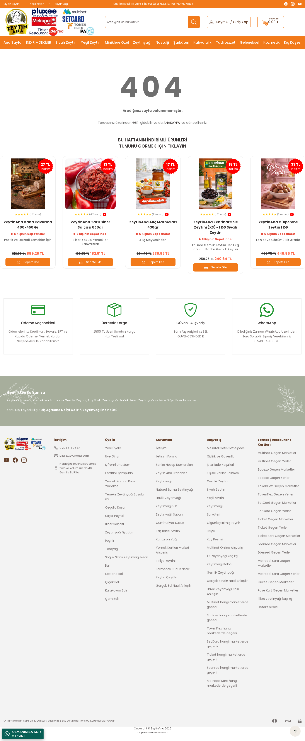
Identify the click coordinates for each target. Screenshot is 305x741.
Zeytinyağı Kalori (219, 572)
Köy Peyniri (215, 547)
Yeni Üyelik (113, 456)
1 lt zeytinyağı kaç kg (222, 564)
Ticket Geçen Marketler (275, 527)
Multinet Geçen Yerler (274, 469)
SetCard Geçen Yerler (274, 519)
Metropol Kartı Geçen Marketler (274, 571)
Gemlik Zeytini (217, 489)
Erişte (211, 539)
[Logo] (50, 22)
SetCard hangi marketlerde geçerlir (227, 651)
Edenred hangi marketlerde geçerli (227, 678)
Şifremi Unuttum (117, 472)
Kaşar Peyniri (114, 523)
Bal (107, 573)
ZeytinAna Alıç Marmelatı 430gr (153, 223)
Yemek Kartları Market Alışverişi (172, 557)
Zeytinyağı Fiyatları (119, 540)
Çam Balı (112, 606)
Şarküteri (213, 522)
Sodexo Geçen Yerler (274, 485)
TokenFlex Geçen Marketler (278, 494)
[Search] (152, 22)
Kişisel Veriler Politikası (223, 481)
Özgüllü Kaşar (115, 515)
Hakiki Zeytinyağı (168, 506)
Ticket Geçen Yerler (273, 535)
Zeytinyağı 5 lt (166, 514)
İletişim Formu (166, 464)
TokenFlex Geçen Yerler (275, 502)
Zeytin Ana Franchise (171, 481)
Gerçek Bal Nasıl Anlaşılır (174, 593)
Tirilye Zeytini (166, 568)
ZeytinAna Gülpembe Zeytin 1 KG (278, 223)
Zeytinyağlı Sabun (169, 522)
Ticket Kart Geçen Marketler (279, 544)
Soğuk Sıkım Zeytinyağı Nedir (126, 565)
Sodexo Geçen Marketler (276, 477)
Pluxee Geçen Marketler (276, 590)
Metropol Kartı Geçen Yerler (279, 581)
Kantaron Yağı (166, 547)
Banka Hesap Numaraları (174, 472)
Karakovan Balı (116, 598)
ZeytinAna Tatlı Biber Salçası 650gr (90, 223)
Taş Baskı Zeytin (168, 539)
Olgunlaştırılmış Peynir (223, 530)
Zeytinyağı (61, 4)
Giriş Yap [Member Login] (241, 21)
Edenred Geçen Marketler (277, 552)
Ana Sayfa (12, 42)
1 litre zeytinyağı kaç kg (275, 606)
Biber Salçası (114, 532)
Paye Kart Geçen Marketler (278, 598)
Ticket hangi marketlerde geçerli (226, 664)
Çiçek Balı (112, 590)
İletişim (161, 456)
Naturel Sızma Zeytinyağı (174, 497)
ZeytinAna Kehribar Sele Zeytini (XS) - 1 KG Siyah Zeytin (215, 226)
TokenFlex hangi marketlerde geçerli (222, 638)
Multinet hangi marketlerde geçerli (227, 612)
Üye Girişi (112, 464)
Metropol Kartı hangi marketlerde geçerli (222, 691)
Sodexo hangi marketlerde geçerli (227, 625)
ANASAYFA (172, 122)
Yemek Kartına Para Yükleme (120, 491)
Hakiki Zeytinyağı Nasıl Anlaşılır (223, 599)
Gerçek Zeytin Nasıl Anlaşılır (227, 588)
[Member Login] (211, 22)
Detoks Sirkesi (268, 615)
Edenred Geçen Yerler (274, 560)
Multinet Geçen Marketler (277, 461)
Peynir (109, 548)
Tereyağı (111, 557)
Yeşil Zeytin (37, 4)
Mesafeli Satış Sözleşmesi (226, 456)
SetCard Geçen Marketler (277, 510)
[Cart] (270, 22)
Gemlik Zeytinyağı (220, 580)
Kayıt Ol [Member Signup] (222, 21)
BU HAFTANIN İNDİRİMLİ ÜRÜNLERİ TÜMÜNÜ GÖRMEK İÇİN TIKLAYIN (152, 143)
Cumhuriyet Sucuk (170, 530)
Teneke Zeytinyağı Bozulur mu (125, 504)
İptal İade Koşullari (220, 472)
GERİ (135, 122)
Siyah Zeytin (11, 4)
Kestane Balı (114, 581)
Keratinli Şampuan (119, 481)
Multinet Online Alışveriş (225, 555)
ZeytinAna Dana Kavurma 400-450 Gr (28, 223)
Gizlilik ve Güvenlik (220, 464)
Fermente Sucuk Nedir (172, 577)
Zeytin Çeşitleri (167, 585)
